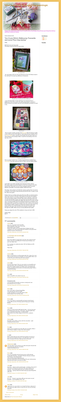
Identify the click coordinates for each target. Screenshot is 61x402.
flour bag (24, 132)
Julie (8, 365)
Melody (9, 319)
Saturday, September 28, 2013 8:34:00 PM (17, 259)
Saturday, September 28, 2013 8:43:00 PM (17, 270)
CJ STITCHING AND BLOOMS (14, 235)
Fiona (8, 307)
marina (8, 223)
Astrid (8, 262)
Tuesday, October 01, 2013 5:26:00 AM (17, 373)
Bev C (45, 37)
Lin (8, 335)
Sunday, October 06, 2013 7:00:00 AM (17, 389)
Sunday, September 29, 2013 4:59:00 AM (17, 315)
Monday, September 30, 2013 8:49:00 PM (17, 361)
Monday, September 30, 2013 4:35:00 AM (17, 349)
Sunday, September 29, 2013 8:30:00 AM (17, 331)
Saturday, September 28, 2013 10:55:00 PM (18, 295)
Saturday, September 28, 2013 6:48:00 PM (17, 232)
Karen (8, 352)
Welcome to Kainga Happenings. (26, 5)
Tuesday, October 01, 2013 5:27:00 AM (16, 380)
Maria (8, 288)
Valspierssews (10, 344)
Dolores (9, 253)
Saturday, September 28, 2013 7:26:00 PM (17, 250)
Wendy (8, 298)
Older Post (35, 394)
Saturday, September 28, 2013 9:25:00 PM (17, 277)
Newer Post (7, 394)
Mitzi (8, 384)
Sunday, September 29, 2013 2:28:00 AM (17, 304)
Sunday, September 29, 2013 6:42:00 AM (17, 323)
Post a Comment (10, 392)
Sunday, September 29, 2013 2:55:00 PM (17, 340)
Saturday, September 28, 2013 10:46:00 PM (18, 285)
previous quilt (8, 135)
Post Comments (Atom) (16, 396)
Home (21, 394)
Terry (8, 274)
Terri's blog (7, 161)
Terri (8, 327)
